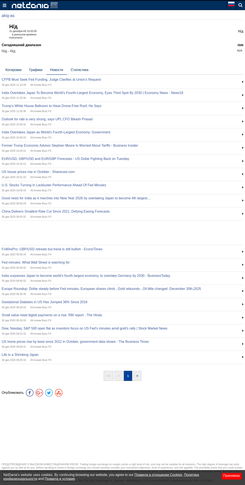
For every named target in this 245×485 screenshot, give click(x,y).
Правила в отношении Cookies (158, 475)
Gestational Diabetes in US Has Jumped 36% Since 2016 (44, 302)
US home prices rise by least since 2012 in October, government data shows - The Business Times (75, 341)
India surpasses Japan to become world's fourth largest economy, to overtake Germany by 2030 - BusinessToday (86, 275)
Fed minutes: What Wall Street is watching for (36, 262)
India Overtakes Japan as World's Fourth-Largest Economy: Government (56, 132)
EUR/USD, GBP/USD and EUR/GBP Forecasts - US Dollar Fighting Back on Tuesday (65, 159)
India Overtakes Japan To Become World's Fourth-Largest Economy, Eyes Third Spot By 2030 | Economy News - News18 (92, 93)
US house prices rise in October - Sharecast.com (38, 172)
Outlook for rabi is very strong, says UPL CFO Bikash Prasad (47, 119)
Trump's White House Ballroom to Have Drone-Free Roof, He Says (51, 106)
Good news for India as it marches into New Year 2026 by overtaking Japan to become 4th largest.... (76, 198)
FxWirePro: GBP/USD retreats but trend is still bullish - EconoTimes (52, 249)
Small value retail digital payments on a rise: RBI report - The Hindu (52, 315)
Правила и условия (60, 479)
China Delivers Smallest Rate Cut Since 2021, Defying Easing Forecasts (56, 211)
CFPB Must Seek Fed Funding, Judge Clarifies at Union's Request (51, 79)
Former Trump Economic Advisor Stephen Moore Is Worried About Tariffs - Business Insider (70, 145)
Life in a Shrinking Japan (20, 354)
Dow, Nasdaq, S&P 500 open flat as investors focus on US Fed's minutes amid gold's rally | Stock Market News (84, 328)
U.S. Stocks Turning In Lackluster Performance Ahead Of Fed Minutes (54, 185)
